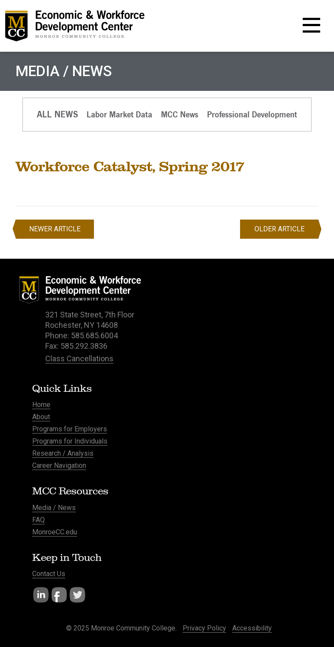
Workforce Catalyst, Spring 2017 (130, 166)
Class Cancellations (79, 358)
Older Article (279, 229)
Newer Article (54, 229)
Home (41, 404)
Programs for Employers (69, 429)
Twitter (77, 595)
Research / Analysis (63, 453)
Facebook (59, 595)
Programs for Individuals (69, 441)
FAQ (38, 520)
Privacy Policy (204, 628)
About (41, 417)
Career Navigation (59, 465)
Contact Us (48, 574)
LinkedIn (41, 595)
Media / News (54, 508)
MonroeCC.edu (54, 532)
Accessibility (252, 628)
